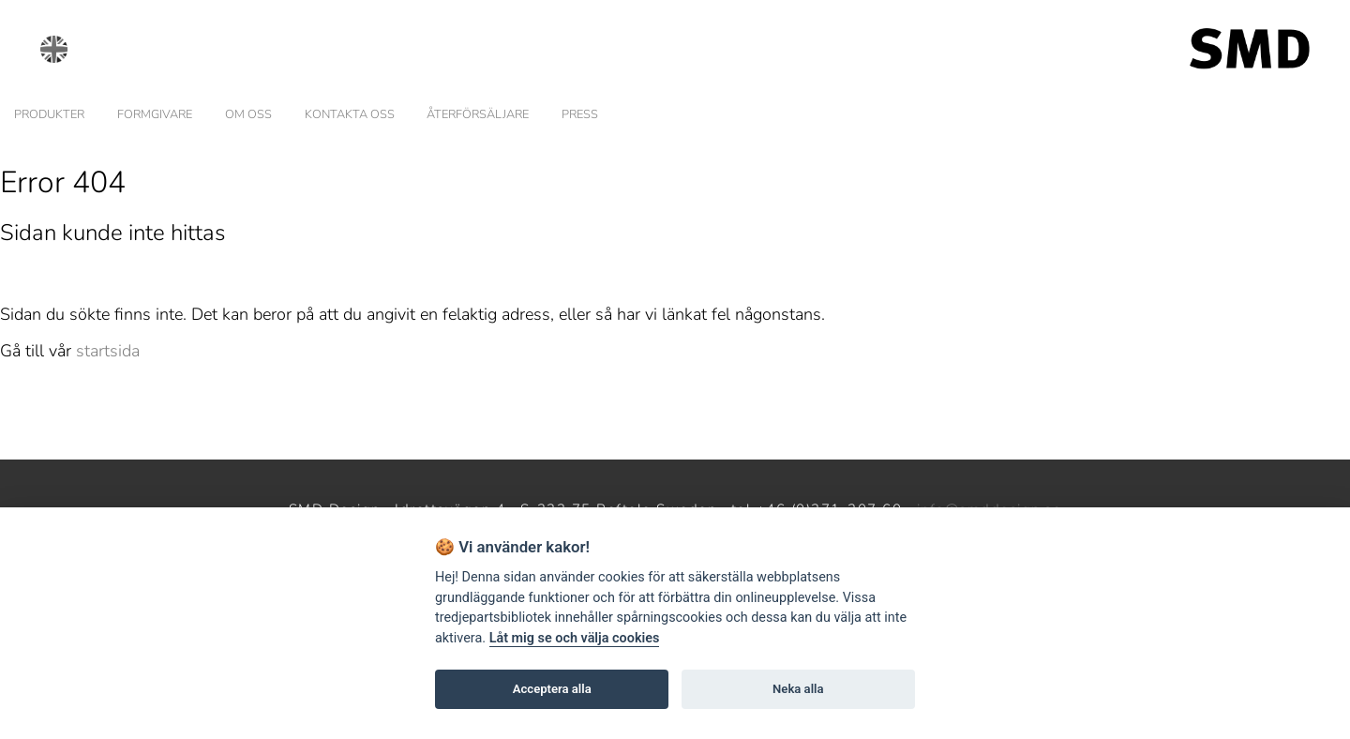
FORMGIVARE (154, 114)
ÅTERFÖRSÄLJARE (478, 114)
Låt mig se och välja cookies (574, 638)
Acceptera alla (552, 689)
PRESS (580, 114)
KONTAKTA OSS (350, 114)
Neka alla (797, 689)
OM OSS (248, 114)
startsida (108, 350)
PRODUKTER (49, 114)
